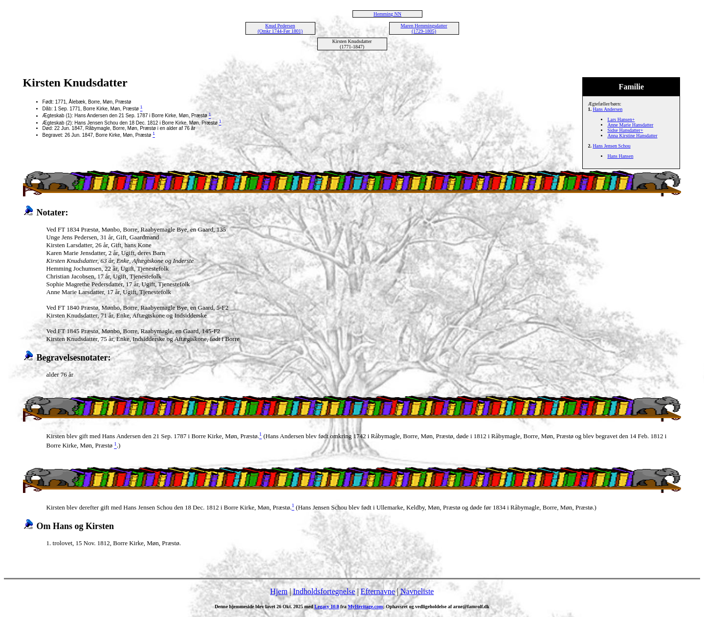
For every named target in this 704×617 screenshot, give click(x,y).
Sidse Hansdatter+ (625, 130)
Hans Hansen (620, 156)
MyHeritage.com (365, 606)
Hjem (279, 591)
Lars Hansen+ (621, 119)
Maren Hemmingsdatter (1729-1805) (423, 28)
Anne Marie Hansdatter (630, 125)
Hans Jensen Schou (611, 146)
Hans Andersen (607, 109)
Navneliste (417, 591)
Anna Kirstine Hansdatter (632, 135)
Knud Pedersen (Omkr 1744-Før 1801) (280, 28)
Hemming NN (387, 14)
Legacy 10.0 (326, 606)
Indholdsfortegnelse (324, 591)
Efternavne (378, 591)
